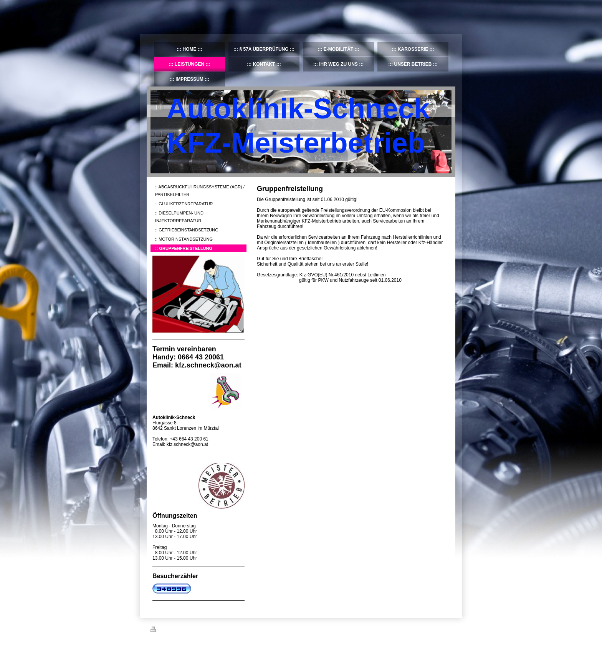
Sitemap (194, 630)
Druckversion (167, 630)
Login (446, 629)
